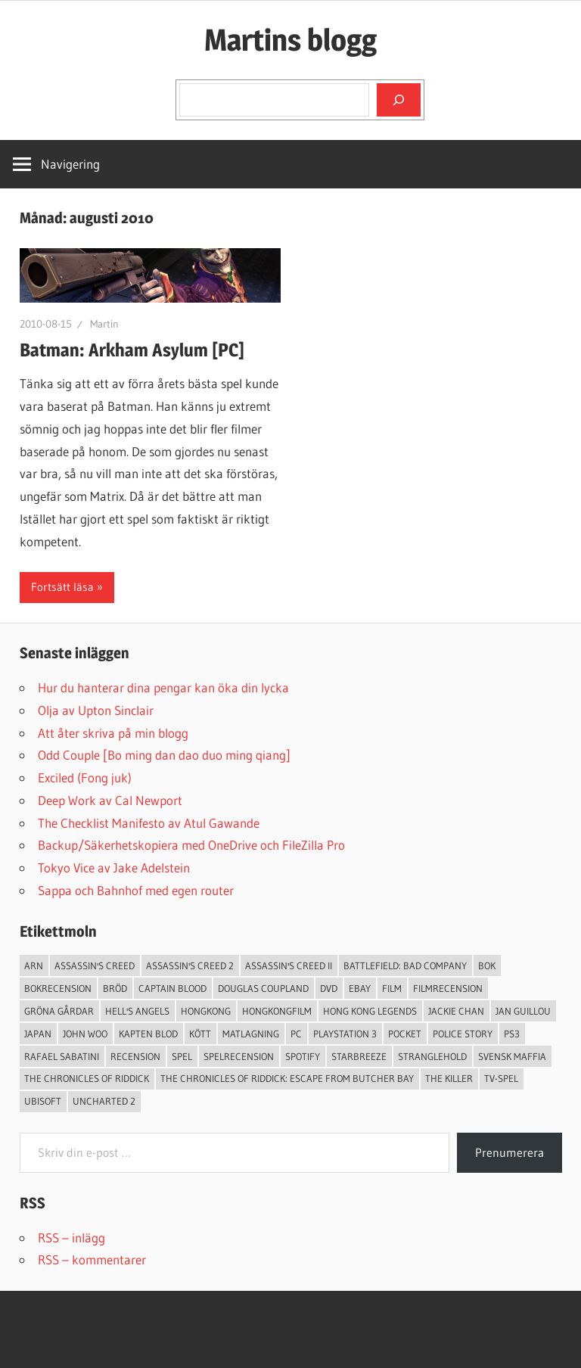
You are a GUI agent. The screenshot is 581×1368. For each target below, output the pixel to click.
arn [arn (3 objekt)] (33, 965)
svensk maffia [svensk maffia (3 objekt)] (512, 1056)
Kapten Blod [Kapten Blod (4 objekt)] (148, 1034)
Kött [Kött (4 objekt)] (200, 1034)
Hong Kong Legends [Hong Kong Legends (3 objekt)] (370, 1011)
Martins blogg (290, 39)
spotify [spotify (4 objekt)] (302, 1056)
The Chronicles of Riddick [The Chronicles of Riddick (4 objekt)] (86, 1078)
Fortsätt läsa (62, 587)
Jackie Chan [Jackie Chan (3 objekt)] (456, 1011)
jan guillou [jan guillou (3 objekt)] (523, 1011)
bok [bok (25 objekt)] (487, 965)
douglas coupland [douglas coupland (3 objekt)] (263, 988)
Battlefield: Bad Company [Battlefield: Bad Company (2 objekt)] (405, 965)
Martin (104, 324)
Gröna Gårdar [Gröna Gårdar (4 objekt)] (59, 1011)
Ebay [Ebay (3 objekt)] (360, 988)
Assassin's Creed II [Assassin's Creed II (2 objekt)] (288, 965)
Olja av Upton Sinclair (96, 710)
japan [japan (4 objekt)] (37, 1034)
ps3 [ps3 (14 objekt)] (512, 1034)
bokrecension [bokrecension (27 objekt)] (58, 988)
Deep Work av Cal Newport (110, 800)
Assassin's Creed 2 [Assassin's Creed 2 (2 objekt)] (190, 965)
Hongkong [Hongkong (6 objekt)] (206, 1011)
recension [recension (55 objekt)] (135, 1056)
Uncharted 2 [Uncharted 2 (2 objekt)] (104, 1101)
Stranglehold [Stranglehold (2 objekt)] (432, 1056)
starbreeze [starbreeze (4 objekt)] (359, 1056)
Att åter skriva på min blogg (113, 733)
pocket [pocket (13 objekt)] (404, 1034)
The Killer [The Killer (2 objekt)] (449, 1078)
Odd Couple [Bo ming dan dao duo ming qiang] (164, 755)
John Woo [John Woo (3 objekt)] (85, 1034)
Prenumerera (509, 1152)
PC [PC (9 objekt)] (296, 1034)
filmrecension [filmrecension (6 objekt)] (448, 988)
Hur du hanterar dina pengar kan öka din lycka (163, 687)
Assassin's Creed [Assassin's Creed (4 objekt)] (94, 965)
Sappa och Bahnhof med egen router (136, 890)
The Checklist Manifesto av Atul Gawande (148, 823)
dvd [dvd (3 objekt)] (328, 988)
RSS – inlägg (71, 1237)
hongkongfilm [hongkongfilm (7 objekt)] (277, 1011)
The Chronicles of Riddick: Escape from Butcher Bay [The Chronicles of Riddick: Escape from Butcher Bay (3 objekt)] (287, 1078)
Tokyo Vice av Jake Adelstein (114, 867)
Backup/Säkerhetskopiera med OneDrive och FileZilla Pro (191, 845)
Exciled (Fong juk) (85, 777)
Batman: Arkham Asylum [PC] (132, 350)
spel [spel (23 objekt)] (182, 1056)
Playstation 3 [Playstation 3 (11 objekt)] (345, 1034)
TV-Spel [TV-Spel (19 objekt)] (501, 1078)
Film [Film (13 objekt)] (392, 988)
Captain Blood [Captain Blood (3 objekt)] (172, 988)
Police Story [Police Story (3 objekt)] (462, 1034)
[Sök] (399, 100)
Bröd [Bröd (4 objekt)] (115, 988)
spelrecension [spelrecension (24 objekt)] (239, 1056)
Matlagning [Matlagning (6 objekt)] (250, 1034)
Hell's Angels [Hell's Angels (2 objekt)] (137, 1011)
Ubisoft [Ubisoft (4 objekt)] (42, 1101)
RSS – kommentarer (92, 1259)
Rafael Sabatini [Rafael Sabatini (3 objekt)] (61, 1056)
